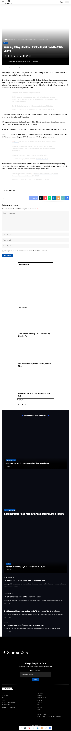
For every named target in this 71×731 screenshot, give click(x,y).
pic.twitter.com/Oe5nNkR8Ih (31, 176)
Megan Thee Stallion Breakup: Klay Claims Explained (27, 463)
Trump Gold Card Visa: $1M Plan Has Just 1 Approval (24, 625)
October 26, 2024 (48, 109)
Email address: (35, 673)
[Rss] (26, 652)
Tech (5, 43)
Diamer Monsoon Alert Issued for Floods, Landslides (24, 580)
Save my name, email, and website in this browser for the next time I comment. (25, 250)
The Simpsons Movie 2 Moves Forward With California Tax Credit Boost (32, 611)
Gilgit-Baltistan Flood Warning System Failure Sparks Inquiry (34, 514)
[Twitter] (8, 652)
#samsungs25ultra (17, 176)
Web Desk (12, 62)
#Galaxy (16, 142)
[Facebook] (4, 652)
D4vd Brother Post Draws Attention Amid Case (22, 597)
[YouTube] (13, 652)
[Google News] (17, 652)
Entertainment (11, 460)
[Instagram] (22, 652)
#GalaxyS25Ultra (53, 173)
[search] (57, 2)
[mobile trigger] (3, 2)
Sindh (8, 564)
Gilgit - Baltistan (10, 510)
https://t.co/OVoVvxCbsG (41, 173)
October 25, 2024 (42, 159)
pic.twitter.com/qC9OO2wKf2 (39, 155)
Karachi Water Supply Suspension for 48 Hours (25, 567)
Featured (12, 190)
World (6, 622)
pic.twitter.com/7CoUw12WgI (45, 106)
